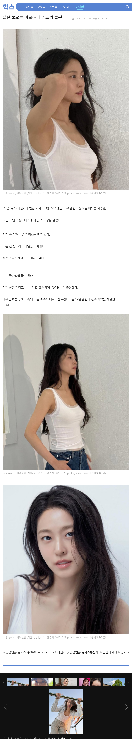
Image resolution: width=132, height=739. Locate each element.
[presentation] (4, 682)
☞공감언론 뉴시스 (14, 652)
